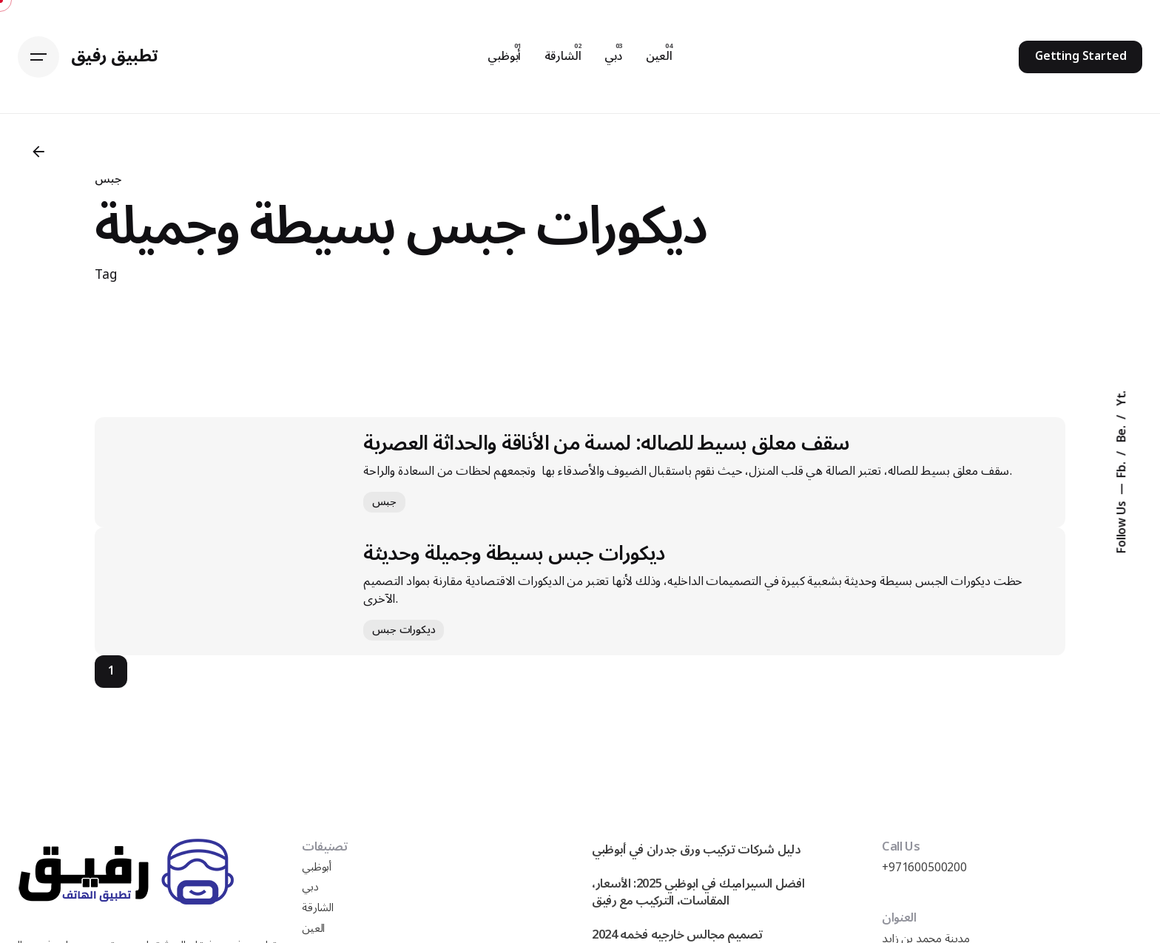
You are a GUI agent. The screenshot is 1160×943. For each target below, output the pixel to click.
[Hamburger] (38, 57)
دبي (310, 887)
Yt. (1122, 398)
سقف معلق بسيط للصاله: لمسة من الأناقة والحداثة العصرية (606, 443)
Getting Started (1081, 56)
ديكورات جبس (403, 630)
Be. (1122, 432)
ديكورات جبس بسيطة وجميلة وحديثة (513, 554)
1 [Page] (111, 671)
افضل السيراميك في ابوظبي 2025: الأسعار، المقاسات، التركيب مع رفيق (698, 892)
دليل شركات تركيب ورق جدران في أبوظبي (696, 849)
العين (313, 928)
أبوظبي (316, 867)
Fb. (1122, 468)
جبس (108, 179)
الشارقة (318, 907)
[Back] (38, 151)
